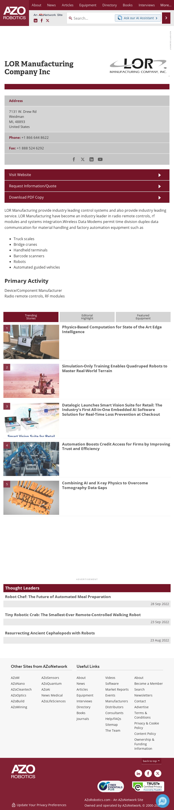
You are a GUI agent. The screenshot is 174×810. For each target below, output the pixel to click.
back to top (151, 761)
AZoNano (18, 683)
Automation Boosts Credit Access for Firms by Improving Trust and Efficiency (116, 446)
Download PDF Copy (26, 197)
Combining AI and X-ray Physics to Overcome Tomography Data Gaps (105, 485)
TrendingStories (31, 316)
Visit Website (20, 174)
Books (81, 713)
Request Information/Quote (32, 185)
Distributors (114, 707)
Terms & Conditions (142, 715)
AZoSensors (50, 677)
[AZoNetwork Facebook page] (42, 20)
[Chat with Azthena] (162, 801)
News (81, 683)
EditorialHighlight (87, 316)
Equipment (85, 695)
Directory (83, 707)
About (81, 677)
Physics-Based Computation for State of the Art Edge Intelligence (112, 329)
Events (110, 695)
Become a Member (148, 683)
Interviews (84, 701)
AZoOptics (18, 695)
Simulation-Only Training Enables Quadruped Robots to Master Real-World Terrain (114, 368)
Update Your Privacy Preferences (38, 804)
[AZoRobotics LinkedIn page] (35, 20)
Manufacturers (116, 701)
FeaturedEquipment (143, 316)
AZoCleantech (21, 689)
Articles (82, 689)
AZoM (15, 677)
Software (112, 683)
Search (139, 689)
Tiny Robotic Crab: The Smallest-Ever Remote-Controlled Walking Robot (73, 614)
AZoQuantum (51, 683)
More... (165, 5)
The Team (112, 730)
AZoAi (45, 689)
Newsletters (143, 695)
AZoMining (19, 707)
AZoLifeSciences (53, 701)
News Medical (52, 695)
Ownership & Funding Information (144, 744)
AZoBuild (17, 701)
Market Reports (117, 689)
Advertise (141, 707)
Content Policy (145, 733)
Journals (83, 719)
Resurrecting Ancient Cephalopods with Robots (50, 633)
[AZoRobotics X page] (47, 20)
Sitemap (111, 724)
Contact (140, 701)
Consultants (114, 713)
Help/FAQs (113, 719)
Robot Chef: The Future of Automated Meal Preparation (58, 596)
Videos (110, 677)
